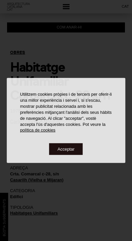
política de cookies (37, 130)
